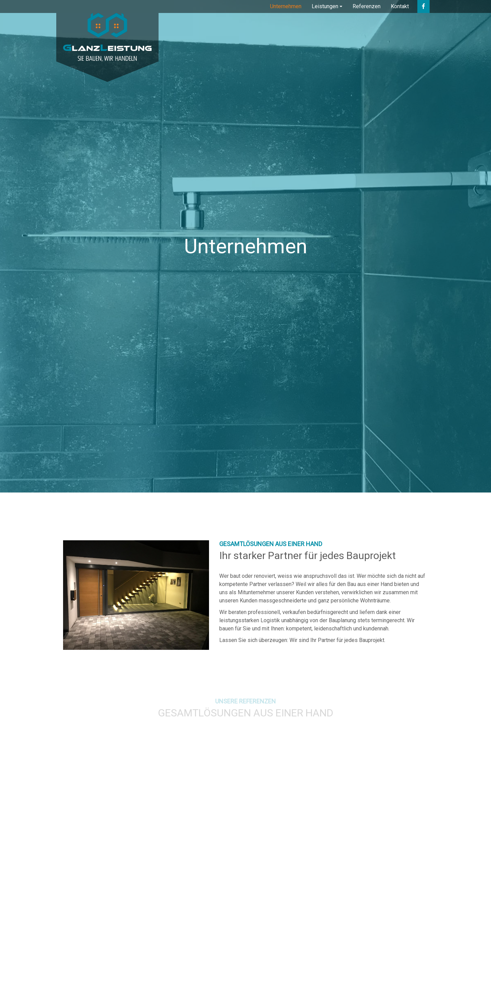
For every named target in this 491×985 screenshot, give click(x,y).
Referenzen (367, 6)
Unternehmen (285, 6)
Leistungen (325, 6)
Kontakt (400, 6)
